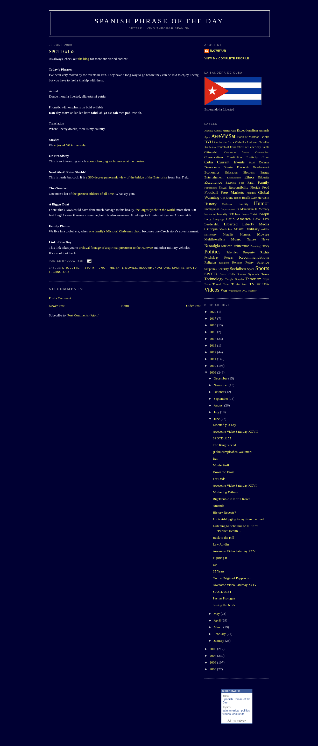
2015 (213, 332)
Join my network (236, 720)
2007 (213, 656)
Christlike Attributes (246, 142)
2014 (213, 339)
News (265, 239)
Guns (229, 197)
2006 (213, 662)
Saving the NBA (224, 605)
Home (125, 306)
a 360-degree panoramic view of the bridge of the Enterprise (126, 177)
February (220, 634)
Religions (224, 262)
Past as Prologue (224, 598)
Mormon (245, 234)
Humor (102, 267)
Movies (131, 267)
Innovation (210, 214)
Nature (251, 239)
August (219, 405)
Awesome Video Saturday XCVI (235, 485)
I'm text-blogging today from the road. (238, 519)
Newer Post (57, 306)
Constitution (234, 157)
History (87, 267)
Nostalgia (212, 245)
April (218, 620)
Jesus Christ (249, 214)
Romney (237, 262)
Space (251, 269)
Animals (264, 130)
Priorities (232, 252)
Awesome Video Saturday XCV (234, 551)
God (223, 197)
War (224, 290)
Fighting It (220, 558)
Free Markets (232, 192)
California (220, 142)
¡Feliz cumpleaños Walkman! (232, 452)
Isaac (238, 214)
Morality (228, 234)
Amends (218, 506)
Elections (249, 172)
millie (265, 229)
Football (211, 192)
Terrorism (253, 279)
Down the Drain (224, 472)
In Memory (262, 209)
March (218, 627)
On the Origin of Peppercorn (232, 578)
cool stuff (238, 713)
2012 (213, 352)
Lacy (207, 219)
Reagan (228, 257)
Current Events (231, 162)
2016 (213, 325)
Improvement (228, 209)
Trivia (235, 284)
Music (236, 239)
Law (256, 219)
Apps (207, 137)
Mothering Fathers (225, 492)
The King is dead (224, 445)
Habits (237, 197)
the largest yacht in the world (155, 210)
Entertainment (214, 177)
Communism (262, 152)
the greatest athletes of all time (93, 194)
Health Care (249, 197)
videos (227, 713)
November (221, 385)
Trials (226, 284)
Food (265, 187)
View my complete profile (226, 58)
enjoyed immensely (70, 145)
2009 (213, 372)
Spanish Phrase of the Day (159, 21)
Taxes (265, 274)
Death (252, 162)
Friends (251, 193)
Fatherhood (210, 187)
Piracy (265, 246)
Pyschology (211, 257)
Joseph (263, 214)
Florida (255, 187)
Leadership (212, 224)
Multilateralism (214, 239)
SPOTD (191, 267)
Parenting (255, 246)
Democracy (212, 167)
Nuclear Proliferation (235, 246)
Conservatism (213, 157)
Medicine (225, 229)
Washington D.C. (237, 290)
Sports (178, 267)
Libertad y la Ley (224, 425)
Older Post (193, 306)
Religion (210, 262)
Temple (229, 279)
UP (215, 565)
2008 (213, 649)
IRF (231, 214)
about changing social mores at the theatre (115, 161)
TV (252, 284)
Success (241, 274)
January (219, 641)
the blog (83, 59)
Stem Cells (227, 274)
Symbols (253, 274)
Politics (212, 251)
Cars (231, 142)
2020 (213, 312)
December (221, 378)
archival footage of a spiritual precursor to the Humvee (116, 248)
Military (116, 267)
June (217, 419)
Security (223, 269)
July (217, 412)
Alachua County (213, 130)
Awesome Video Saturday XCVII (235, 431)
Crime (265, 157)
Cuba (208, 162)
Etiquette (71, 267)
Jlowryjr (218, 50)
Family (263, 182)
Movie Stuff (221, 465)
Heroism (263, 197)
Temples (239, 279)
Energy (264, 172)
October (219, 392)
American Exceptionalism (240, 130)
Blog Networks (231, 690)
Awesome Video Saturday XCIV (235, 585)
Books (264, 137)
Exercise (230, 182)
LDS (266, 219)
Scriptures (210, 269)
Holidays (227, 204)
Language (218, 219)
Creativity (252, 157)
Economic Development (253, 167)
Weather (252, 290)
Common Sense (236, 152)
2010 (213, 366)
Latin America (238, 219)
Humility (242, 204)
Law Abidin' (221, 544)
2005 (213, 669)
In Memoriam (245, 209)
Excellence (213, 182)
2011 (213, 359)
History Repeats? (224, 512)
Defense (264, 162)
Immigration (212, 209)
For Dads (219, 479)
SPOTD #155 (62, 51)
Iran (215, 458)
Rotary (249, 262)
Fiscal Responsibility (233, 187)
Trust (245, 284)
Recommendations (154, 267)
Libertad (231, 224)
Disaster (228, 167)
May (217, 614)
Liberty (248, 224)
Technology (59, 272)
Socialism (238, 268)
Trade (207, 284)
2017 (213, 318)
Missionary (210, 234)
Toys (266, 279)
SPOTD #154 (222, 591)
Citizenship (211, 152)
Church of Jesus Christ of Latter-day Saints (243, 147)
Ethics (249, 177)
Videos (212, 290)
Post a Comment (60, 298)
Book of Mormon (248, 137)
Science (263, 262)
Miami (239, 229)
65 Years (218, 571)
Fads (241, 182)
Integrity (222, 214)
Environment (234, 177)
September (221, 398)
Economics (212, 172)
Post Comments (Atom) (83, 315)
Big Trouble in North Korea (231, 499)
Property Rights (256, 252)
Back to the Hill (223, 538)
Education (231, 172)
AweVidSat (223, 136)
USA (265, 284)
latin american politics (236, 710)
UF (258, 284)
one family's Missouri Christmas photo (115, 231)
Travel (217, 284)
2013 (213, 345)
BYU (208, 142)
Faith (251, 182)
